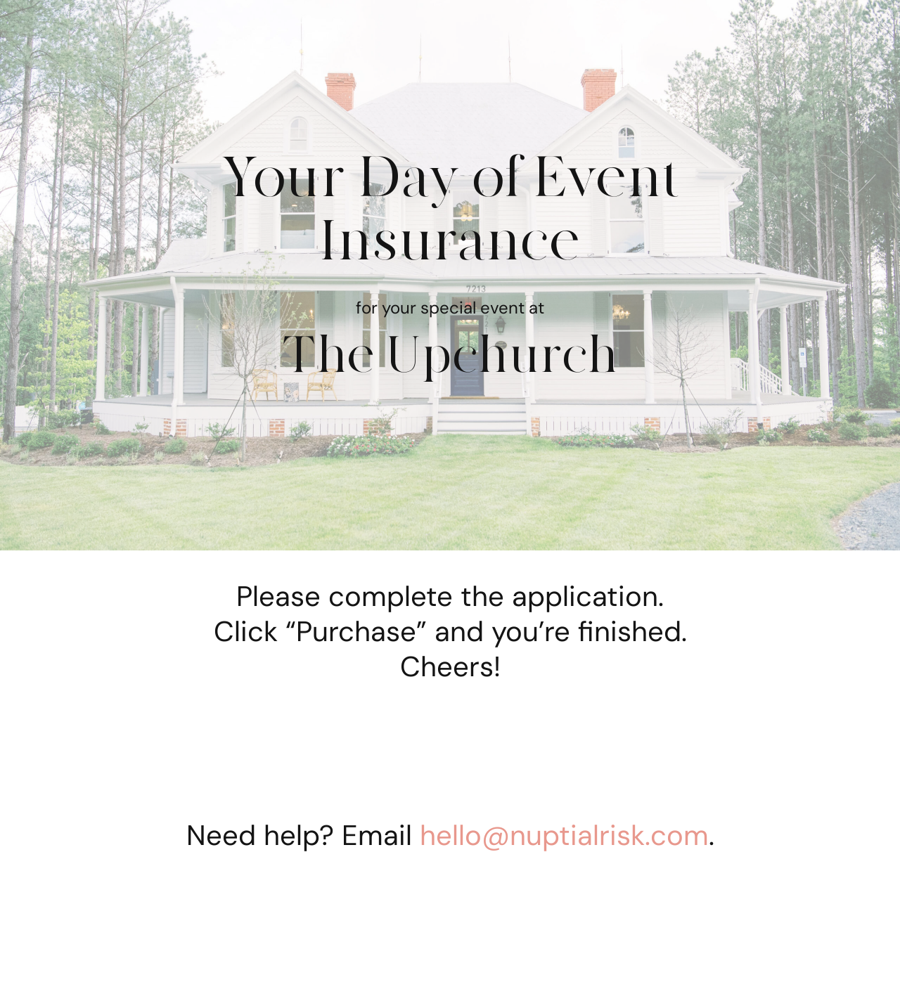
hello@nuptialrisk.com (564, 835)
